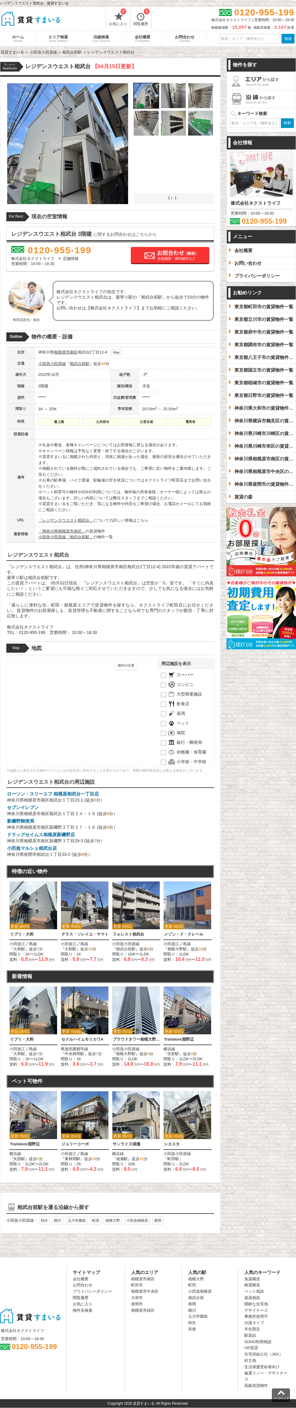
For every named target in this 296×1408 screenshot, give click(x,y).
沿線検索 (101, 39)
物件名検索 (82, 1310)
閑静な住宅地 (256, 1304)
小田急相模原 (137, 1220)
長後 (192, 1329)
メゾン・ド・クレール (183, 934)
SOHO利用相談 (258, 1341)
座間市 (137, 1304)
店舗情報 (71, 258)
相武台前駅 (79, 363)
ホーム (18, 39)
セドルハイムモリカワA (82, 1039)
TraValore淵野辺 (179, 1039)
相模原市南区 (66, 352)
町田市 (137, 1285)
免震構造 (252, 1279)
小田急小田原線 (52, 363)
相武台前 (196, 1297)
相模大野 (112, 1220)
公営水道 (146, 422)
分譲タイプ (254, 1322)
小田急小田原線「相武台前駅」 (65, 537)
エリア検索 (58, 39)
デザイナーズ (256, 1310)
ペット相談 (254, 1291)
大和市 (137, 1297)
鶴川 (57, 1220)
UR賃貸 (251, 1348)
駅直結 (250, 1335)
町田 (95, 1220)
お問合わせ (185, 39)
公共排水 (102, 422)
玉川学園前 (77, 1220)
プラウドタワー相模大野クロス (136, 1039)
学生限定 (252, 1329)
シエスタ (172, 1144)
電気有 (190, 422)
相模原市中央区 (145, 1291)
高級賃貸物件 (256, 1385)
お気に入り (118, 18)
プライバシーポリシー (92, 1291)
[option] (33, 922)
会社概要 (142, 39)
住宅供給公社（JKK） (263, 1354)
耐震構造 (252, 1285)
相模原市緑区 (143, 1310)
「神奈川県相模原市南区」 (61, 531)
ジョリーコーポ (75, 1144)
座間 (157, 1220)
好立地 (250, 1360)
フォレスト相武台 (128, 934)
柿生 (44, 1220)
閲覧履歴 (142, 18)
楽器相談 (252, 1297)
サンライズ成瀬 (126, 1144)
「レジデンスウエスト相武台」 (65, 520)
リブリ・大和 (22, 934)
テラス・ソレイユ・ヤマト (84, 934)
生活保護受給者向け (262, 1367)
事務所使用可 (256, 1316)
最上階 (59, 422)
